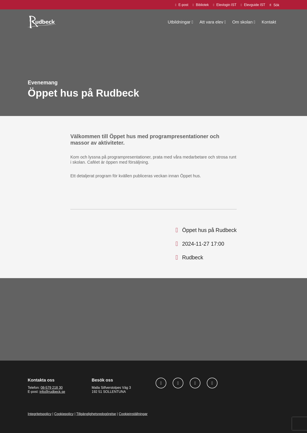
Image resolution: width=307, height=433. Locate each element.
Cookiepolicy (64, 414)
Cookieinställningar (133, 414)
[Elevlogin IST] (224, 5)
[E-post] (181, 5)
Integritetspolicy (39, 414)
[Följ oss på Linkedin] (195, 383)
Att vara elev (211, 22)
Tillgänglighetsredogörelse (96, 414)
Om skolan (242, 22)
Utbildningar (179, 22)
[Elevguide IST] (253, 5)
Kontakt (269, 22)
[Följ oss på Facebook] (161, 383)
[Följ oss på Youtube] (212, 383)
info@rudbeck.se (52, 391)
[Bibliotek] (201, 5)
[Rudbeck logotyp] (42, 22)
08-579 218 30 (51, 387)
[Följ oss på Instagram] (178, 383)
